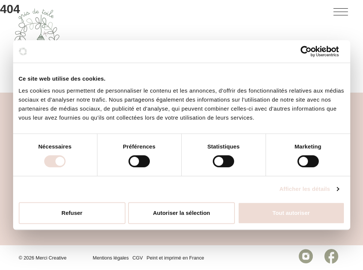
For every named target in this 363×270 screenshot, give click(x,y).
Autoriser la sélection (181, 213)
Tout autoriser (291, 213)
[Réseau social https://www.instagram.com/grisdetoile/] (306, 257)
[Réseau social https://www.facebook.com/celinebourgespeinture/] (331, 257)
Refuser (71, 213)
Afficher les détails (304, 189)
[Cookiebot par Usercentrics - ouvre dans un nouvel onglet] (312, 51)
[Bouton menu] (340, 13)
